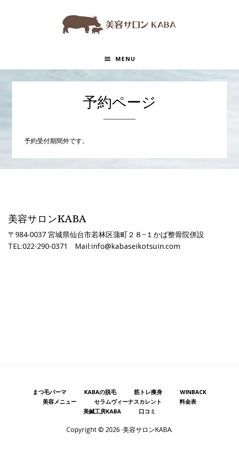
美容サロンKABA (119, 24)
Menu (125, 59)
